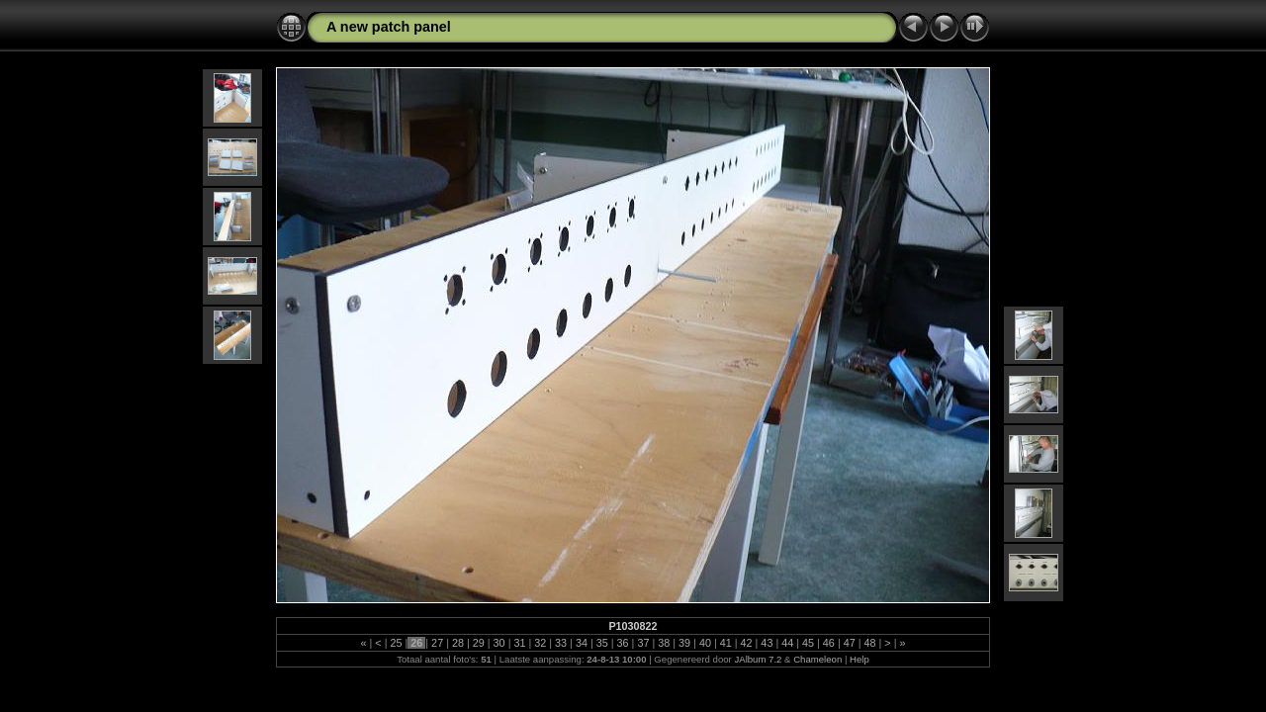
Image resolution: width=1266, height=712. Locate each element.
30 (499, 643)
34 (581, 643)
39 (684, 643)
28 (458, 643)
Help (859, 659)
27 (437, 643)
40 (705, 643)
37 (643, 643)
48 (870, 643)
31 (519, 643)
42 (747, 643)
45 (808, 643)
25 (396, 643)
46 (829, 643)
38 (664, 643)
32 (540, 643)
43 (766, 643)
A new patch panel (388, 27)
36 (623, 643)
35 (602, 643)
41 (726, 643)
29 (479, 643)
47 (850, 643)
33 (561, 643)
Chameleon (817, 659)
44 (787, 643)
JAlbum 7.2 (757, 659)
